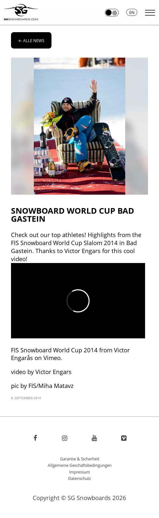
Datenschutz (79, 478)
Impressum (79, 472)
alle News (31, 40)
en (131, 12)
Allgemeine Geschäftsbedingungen (80, 465)
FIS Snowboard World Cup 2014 (54, 350)
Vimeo (52, 358)
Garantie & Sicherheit (79, 458)
